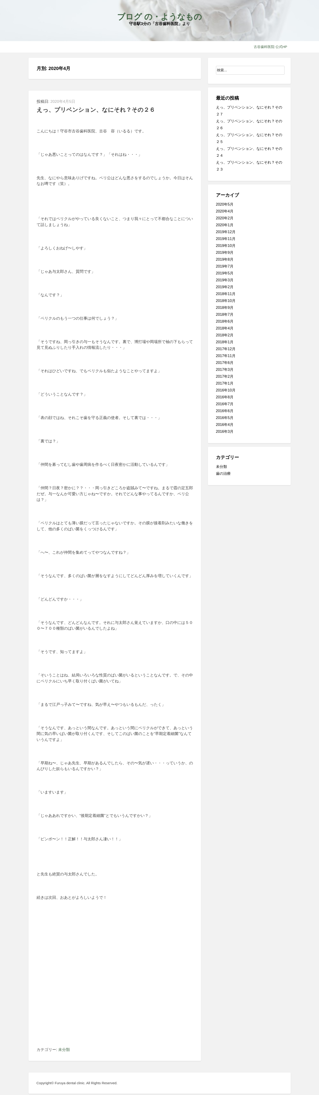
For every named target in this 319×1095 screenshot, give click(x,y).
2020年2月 (225, 218)
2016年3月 (225, 431)
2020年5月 (225, 204)
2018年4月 (225, 328)
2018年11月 (226, 294)
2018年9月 (225, 308)
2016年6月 (225, 411)
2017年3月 (225, 370)
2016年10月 (226, 390)
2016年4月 (225, 425)
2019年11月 (226, 239)
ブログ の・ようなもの (159, 16)
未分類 (64, 1050)
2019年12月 (226, 232)
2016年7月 (225, 404)
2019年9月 (225, 252)
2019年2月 (225, 287)
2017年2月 (225, 376)
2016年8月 (225, 397)
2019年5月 (225, 273)
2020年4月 (225, 211)
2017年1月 (225, 383)
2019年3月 (225, 280)
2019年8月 (225, 259)
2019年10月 (226, 246)
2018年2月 (225, 335)
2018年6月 (225, 321)
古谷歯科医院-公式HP (270, 47)
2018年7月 (225, 314)
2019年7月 (225, 266)
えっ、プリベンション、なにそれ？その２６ (96, 109)
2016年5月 (225, 418)
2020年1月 (225, 225)
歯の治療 (223, 473)
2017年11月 (226, 356)
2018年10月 (226, 301)
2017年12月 (226, 349)
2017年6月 (225, 363)
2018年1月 (225, 342)
